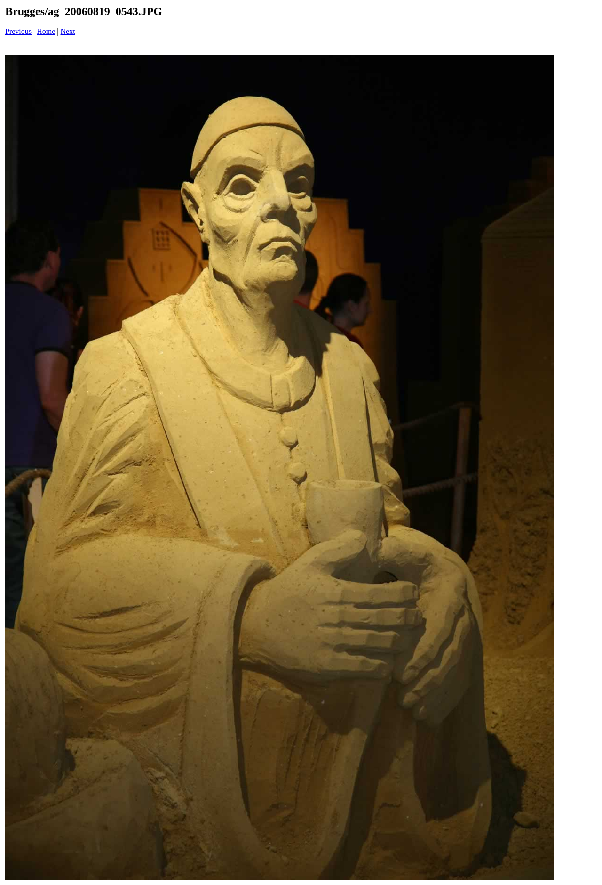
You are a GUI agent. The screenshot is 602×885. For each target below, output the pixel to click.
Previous (18, 31)
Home (46, 31)
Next (68, 31)
